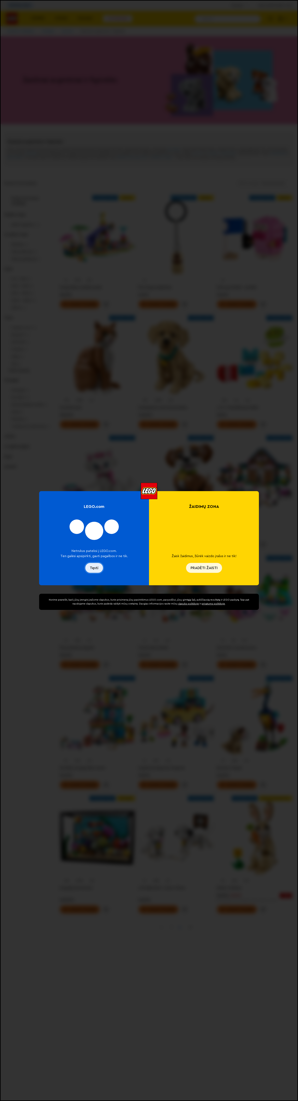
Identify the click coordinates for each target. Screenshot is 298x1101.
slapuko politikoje (188, 603)
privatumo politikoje (213, 603)
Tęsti (94, 568)
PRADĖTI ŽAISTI (204, 568)
